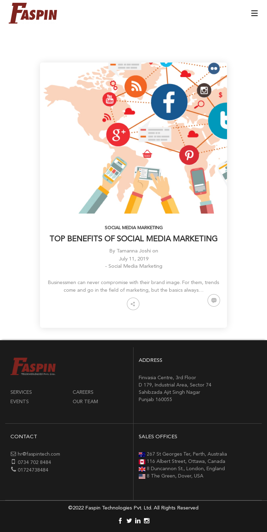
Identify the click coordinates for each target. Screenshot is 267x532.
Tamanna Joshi (133, 251)
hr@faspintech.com (39, 454)
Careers (83, 392)
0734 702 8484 (34, 462)
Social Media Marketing (134, 228)
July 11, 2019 (133, 259)
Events (19, 401)
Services (21, 392)
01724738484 (33, 470)
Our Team (85, 401)
